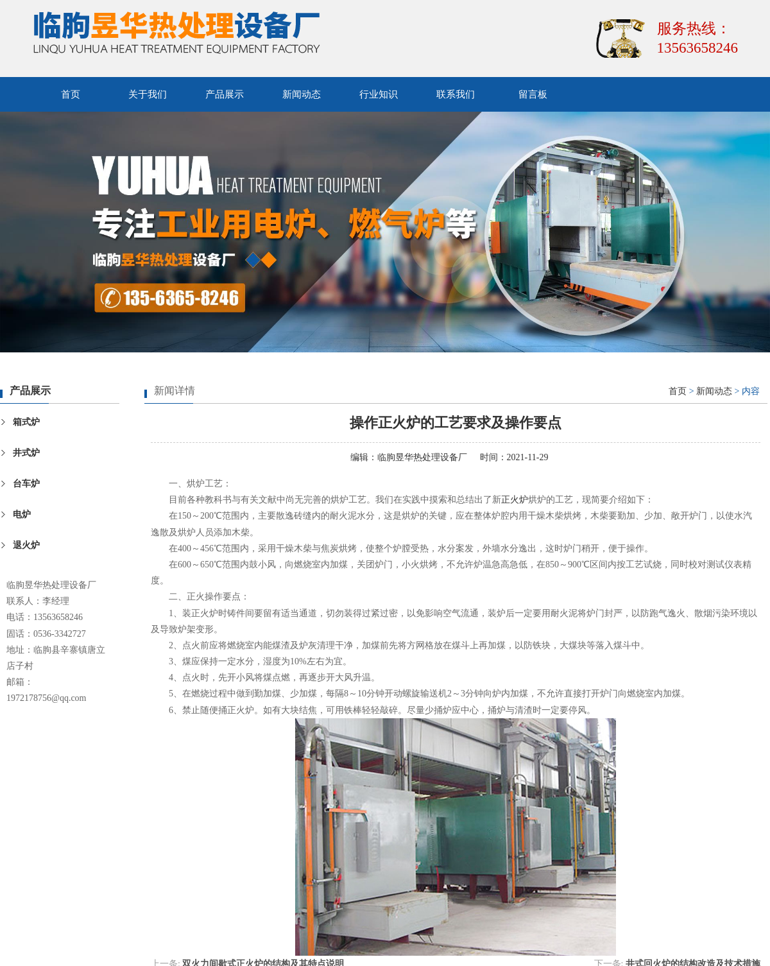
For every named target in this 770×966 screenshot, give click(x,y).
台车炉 (26, 483)
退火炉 (26, 545)
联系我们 (455, 94)
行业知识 (378, 94)
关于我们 (147, 94)
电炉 (22, 514)
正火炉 (514, 500)
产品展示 (224, 94)
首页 (70, 94)
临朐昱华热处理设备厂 (422, 457)
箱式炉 (26, 422)
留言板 (532, 94)
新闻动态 (301, 94)
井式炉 (26, 453)
